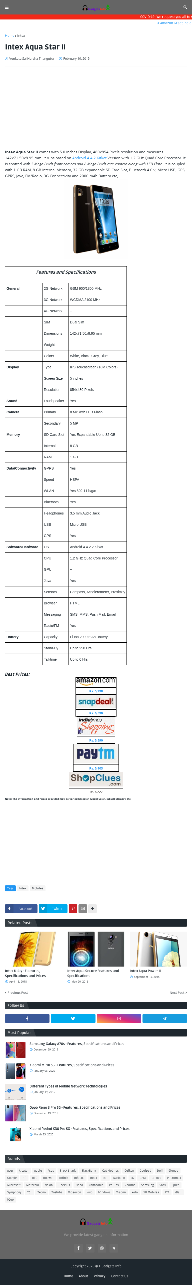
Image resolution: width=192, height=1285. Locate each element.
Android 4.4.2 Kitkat (89, 157)
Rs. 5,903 (96, 768)
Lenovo (156, 1178)
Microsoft (13, 1185)
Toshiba (57, 1192)
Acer (10, 1171)
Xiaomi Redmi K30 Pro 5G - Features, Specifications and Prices (80, 1129)
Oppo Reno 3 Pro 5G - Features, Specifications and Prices (75, 1107)
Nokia (49, 1185)
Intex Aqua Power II (145, 971)
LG (132, 1178)
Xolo (135, 1192)
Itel (105, 1178)
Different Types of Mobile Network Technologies (68, 1086)
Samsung (147, 1185)
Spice (175, 1185)
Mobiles (37, 888)
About (83, 1276)
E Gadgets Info (110, 1266)
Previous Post (18, 992)
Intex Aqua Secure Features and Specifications (93, 973)
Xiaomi (121, 1192)
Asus (51, 1171)
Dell (160, 1171)
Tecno (42, 1192)
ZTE (167, 1192)
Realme (130, 1185)
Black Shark (68, 1171)
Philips (114, 1185)
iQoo (10, 1200)
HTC (34, 1178)
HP (24, 1178)
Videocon (74, 1192)
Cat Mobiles (110, 1171)
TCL (29, 1192)
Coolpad (145, 1171)
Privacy (100, 1276)
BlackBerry (89, 1171)
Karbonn (119, 1178)
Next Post (177, 992)
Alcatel (23, 1171)
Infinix (63, 1178)
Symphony (14, 1192)
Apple (38, 1171)
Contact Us (119, 1276)
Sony (163, 1185)
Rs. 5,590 (96, 740)
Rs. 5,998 (96, 691)
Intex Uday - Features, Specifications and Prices (25, 973)
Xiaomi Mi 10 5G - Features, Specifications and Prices (72, 1065)
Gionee (173, 1171)
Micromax (174, 1178)
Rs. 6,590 (96, 713)
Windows (104, 1192)
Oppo (79, 1185)
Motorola (32, 1185)
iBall (178, 1192)
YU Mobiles (151, 1192)
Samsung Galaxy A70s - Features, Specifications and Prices (77, 1044)
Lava (143, 1178)
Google (12, 1178)
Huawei (48, 1178)
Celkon (129, 1171)
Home (9, 35)
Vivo (89, 1192)
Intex (21, 35)
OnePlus (64, 1185)
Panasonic (96, 1185)
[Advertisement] (96, 108)
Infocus (79, 1178)
